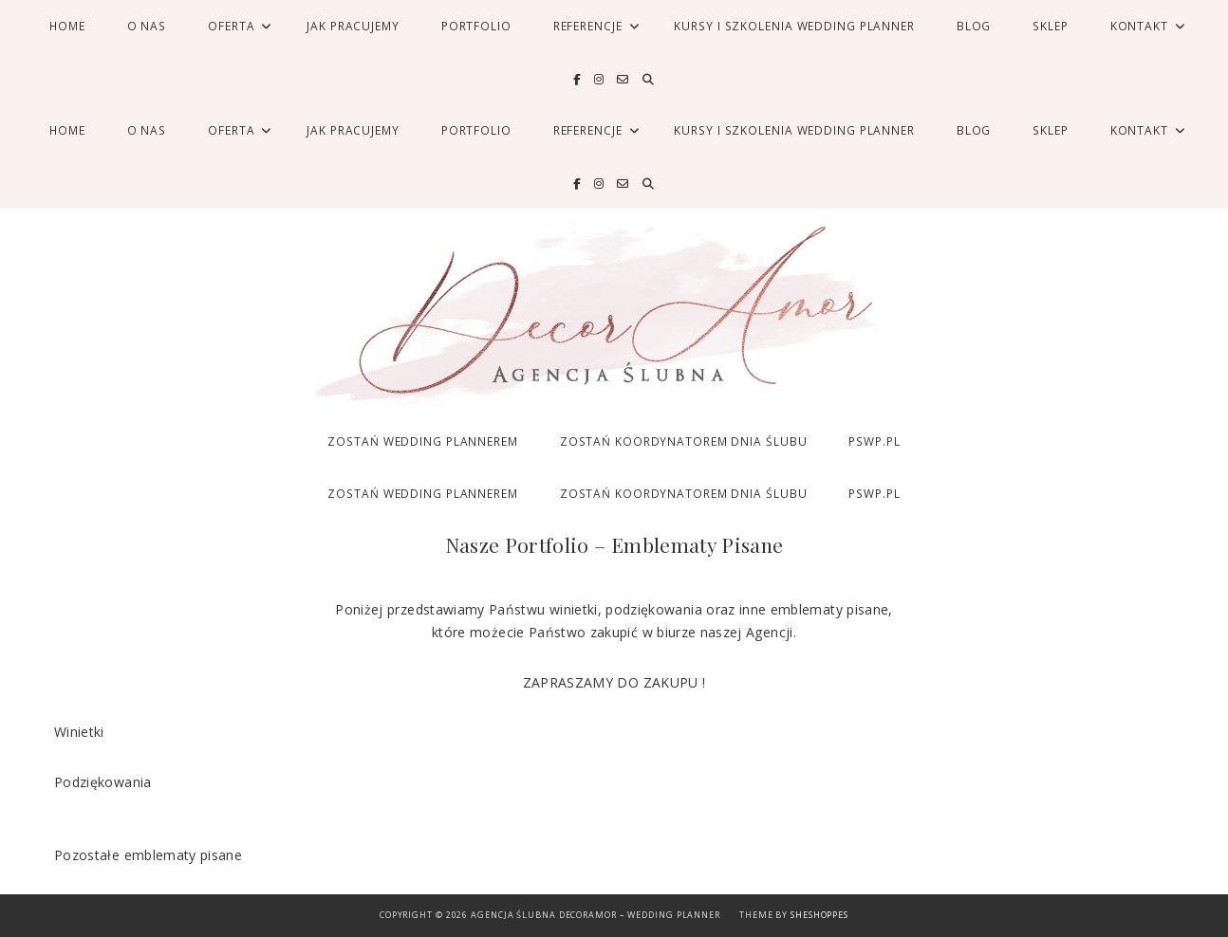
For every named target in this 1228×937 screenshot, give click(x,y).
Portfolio (476, 25)
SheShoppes (819, 915)
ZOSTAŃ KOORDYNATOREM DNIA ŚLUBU (684, 441)
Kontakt (1139, 25)
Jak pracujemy (353, 25)
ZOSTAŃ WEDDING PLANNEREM (422, 441)
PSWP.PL (874, 441)
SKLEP (1050, 25)
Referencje (588, 25)
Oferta (231, 25)
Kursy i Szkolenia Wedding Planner (794, 25)
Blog (974, 25)
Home (67, 25)
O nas (146, 25)
